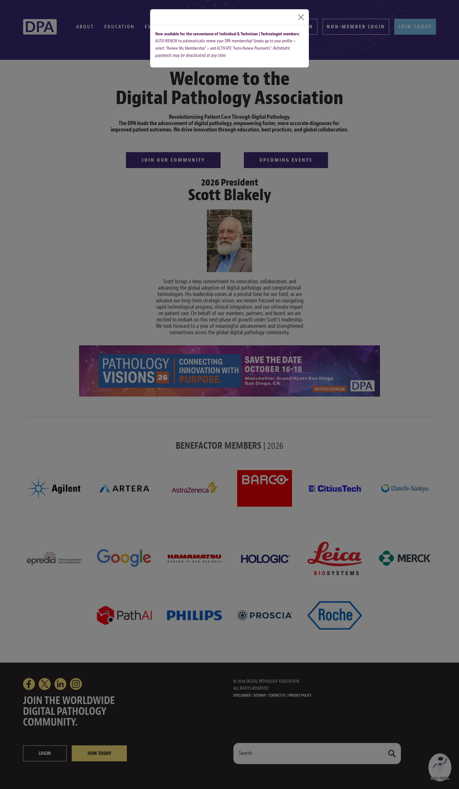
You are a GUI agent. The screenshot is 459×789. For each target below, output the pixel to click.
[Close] (300, 17)
